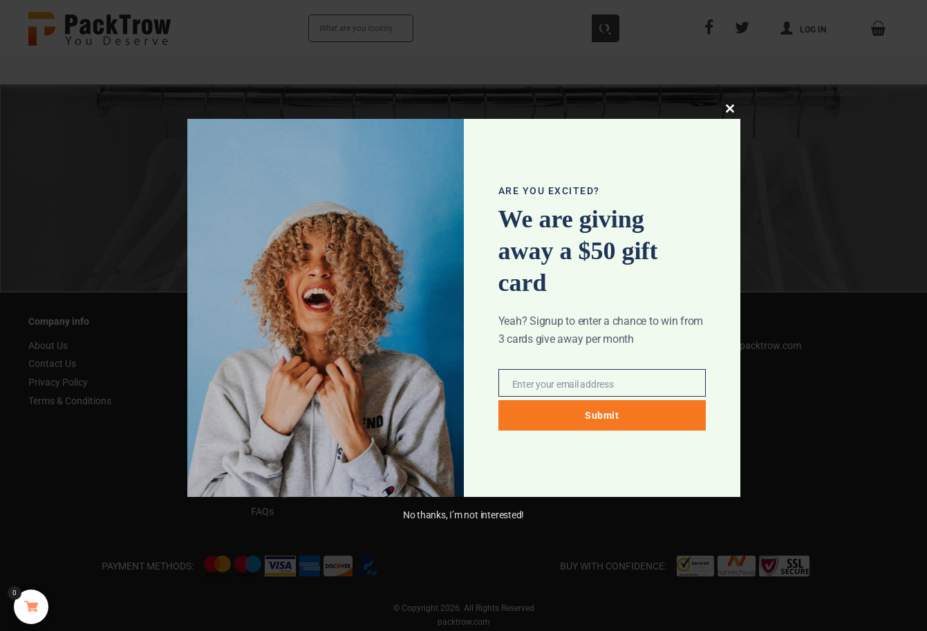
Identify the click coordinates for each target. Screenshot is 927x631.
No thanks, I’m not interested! (463, 514)
